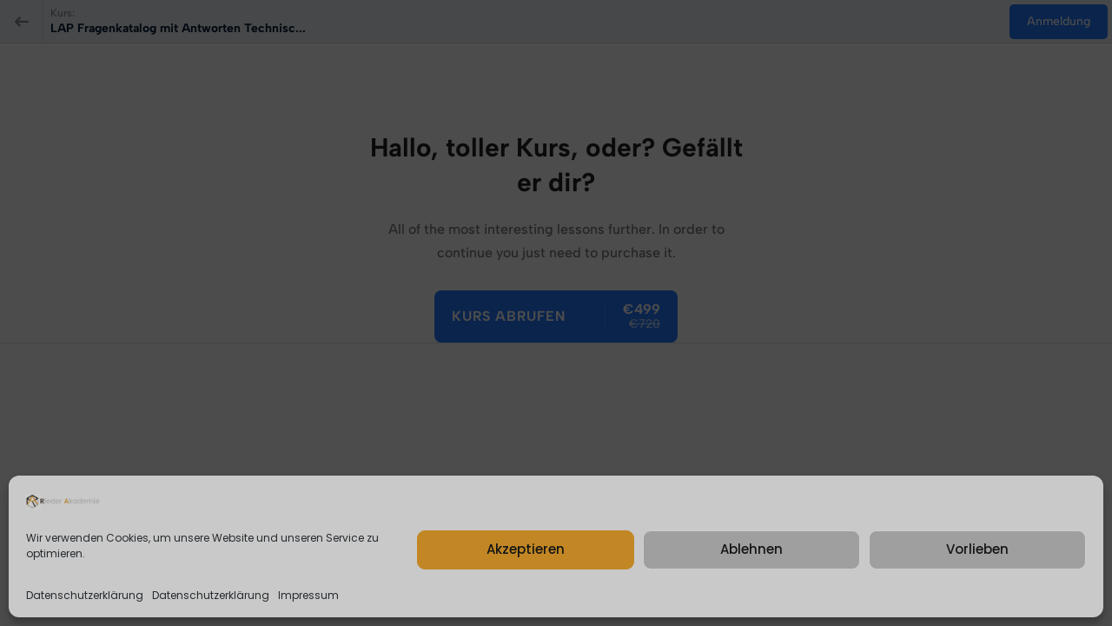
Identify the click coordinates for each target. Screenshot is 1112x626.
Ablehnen (751, 549)
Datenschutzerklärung (84, 595)
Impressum (308, 595)
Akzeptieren (525, 549)
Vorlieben (977, 549)
